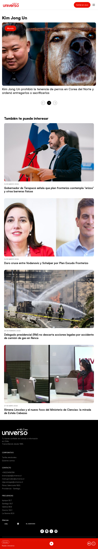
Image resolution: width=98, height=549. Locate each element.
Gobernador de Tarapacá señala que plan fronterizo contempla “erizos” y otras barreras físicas (49, 189)
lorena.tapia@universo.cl (11, 475)
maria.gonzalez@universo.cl (13, 479)
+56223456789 (8, 472)
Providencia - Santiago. (11, 488)
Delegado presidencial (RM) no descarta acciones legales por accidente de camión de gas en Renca (49, 336)
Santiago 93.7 (7, 503)
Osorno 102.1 (7, 510)
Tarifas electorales (9, 457)
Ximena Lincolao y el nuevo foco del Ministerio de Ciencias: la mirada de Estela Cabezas (47, 411)
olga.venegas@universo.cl (12, 482)
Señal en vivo (82, 5)
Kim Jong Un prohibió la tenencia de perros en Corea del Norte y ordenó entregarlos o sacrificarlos (48, 91)
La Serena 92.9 (8, 513)
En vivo (5, 542)
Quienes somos (8, 460)
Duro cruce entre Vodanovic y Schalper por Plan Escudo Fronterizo (46, 263)
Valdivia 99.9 (7, 507)
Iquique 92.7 (7, 500)
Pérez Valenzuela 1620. (11, 485)
